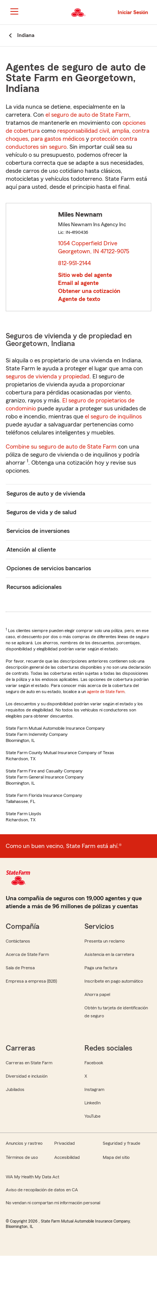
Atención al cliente (31, 550)
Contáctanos (18, 941)
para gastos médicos (57, 139)
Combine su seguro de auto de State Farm (61, 447)
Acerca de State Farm (27, 954)
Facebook (93, 1062)
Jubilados (15, 1089)
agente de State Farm (106, 691)
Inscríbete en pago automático (113, 981)
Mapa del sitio (116, 1157)
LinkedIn (92, 1103)
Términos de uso (22, 1157)
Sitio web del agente (85, 275)
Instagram (94, 1089)
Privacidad (64, 1143)
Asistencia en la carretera (109, 954)
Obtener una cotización (89, 291)
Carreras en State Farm (29, 1062)
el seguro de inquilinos (113, 417)
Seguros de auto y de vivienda (45, 494)
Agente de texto (79, 299)
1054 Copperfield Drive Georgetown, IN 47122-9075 (94, 247)
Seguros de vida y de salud (41, 512)
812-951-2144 (74, 263)
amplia (120, 131)
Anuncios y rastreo (24, 1143)
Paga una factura (100, 967)
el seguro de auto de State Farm (87, 115)
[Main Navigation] (14, 11)
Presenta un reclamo (104, 941)
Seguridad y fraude (121, 1143)
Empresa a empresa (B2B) (31, 981)
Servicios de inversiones (38, 531)
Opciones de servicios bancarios (48, 568)
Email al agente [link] (78, 283)
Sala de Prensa (20, 967)
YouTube (92, 1116)
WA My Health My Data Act (32, 1177)
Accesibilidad (67, 1157)
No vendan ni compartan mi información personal (53, 1202)
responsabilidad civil (83, 131)
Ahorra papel (97, 994)
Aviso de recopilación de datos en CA (42, 1189)
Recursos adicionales (34, 587)
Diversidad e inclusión (26, 1076)
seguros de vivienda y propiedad (47, 376)
